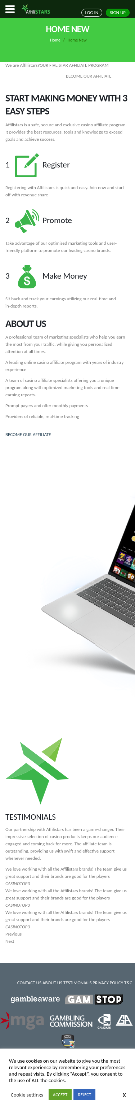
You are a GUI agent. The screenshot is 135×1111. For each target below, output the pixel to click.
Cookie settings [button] (27, 1095)
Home (55, 40)
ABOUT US (52, 982)
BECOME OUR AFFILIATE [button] (28, 434)
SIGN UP (118, 12)
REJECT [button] (84, 1094)
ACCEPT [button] (60, 1094)
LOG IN (92, 12)
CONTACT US (29, 982)
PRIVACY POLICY (108, 982)
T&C (128, 982)
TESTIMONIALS (77, 982)
